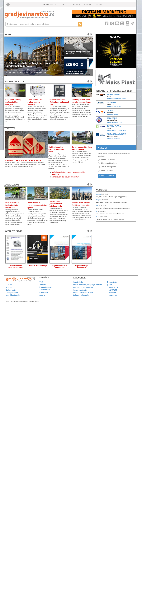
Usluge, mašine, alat (81, 295)
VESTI (62, 4)
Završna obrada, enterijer (83, 287)
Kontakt (9, 287)
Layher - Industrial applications (59, 267)
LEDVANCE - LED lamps (37, 266)
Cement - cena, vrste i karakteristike (23, 160)
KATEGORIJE (50, 5)
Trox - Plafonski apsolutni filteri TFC (15, 267)
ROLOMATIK (112, 118)
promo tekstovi (14, 81)
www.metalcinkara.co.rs (116, 99)
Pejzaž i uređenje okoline (83, 292)
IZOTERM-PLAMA (114, 126)
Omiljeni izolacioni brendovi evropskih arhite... (56, 149)
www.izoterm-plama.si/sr (116, 130)
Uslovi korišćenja (13, 295)
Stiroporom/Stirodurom (109, 163)
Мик (97, 205)
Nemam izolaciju (107, 170)
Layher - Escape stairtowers (81, 267)
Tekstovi (10, 128)
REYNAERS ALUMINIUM (116, 134)
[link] (36, 15)
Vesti (7, 34)
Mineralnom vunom (108, 160)
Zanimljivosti (12, 185)
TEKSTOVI (75, 5)
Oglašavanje (11, 290)
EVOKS (110, 110)
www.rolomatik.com (114, 122)
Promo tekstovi (46, 287)
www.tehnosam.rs (114, 107)
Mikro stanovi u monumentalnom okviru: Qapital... (37, 205)
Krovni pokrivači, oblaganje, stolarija (87, 285)
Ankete (42, 295)
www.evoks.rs (112, 114)
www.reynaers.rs (113, 138)
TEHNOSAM (111, 102)
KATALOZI (88, 4)
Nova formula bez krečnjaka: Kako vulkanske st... (12, 205)
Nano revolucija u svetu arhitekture (65, 177)
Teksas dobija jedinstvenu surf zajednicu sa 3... (56, 203)
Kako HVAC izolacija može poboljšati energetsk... (13, 102)
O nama (9, 285)
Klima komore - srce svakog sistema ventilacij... (35, 102)
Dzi (97, 211)
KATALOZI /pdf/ (13, 231)
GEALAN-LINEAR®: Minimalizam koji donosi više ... (59, 102)
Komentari (102, 190)
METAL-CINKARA (114, 94)
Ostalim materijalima (108, 167)
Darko (98, 217)
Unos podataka (12, 293)
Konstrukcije (78, 282)
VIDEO (99, 4)
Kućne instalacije (80, 290)
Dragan (98, 194)
